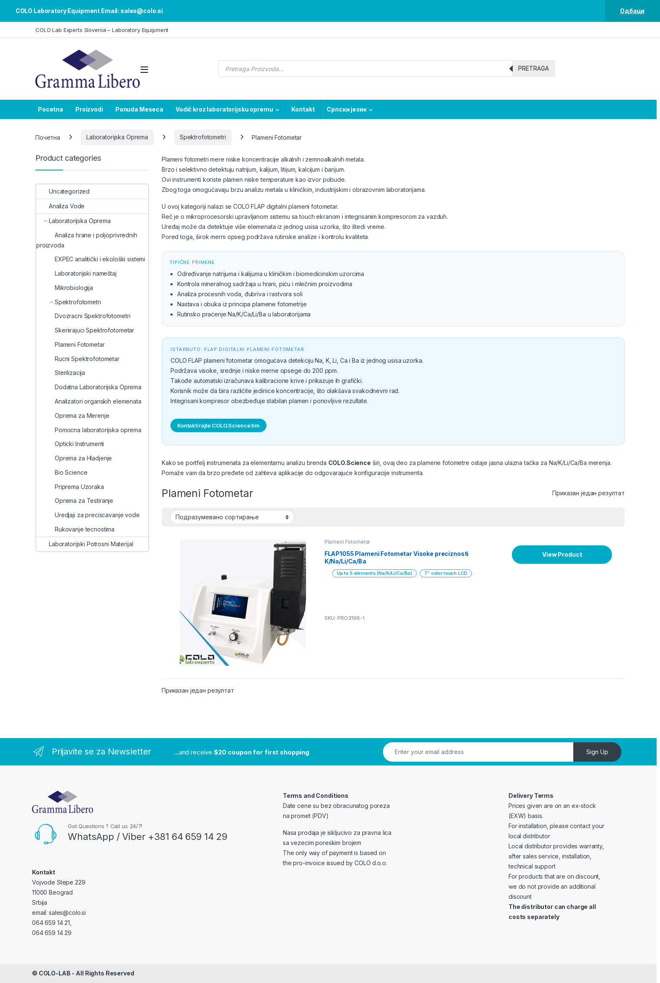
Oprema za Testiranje (74, 500)
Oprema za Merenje (72, 415)
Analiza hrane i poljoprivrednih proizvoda (86, 240)
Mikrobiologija (64, 287)
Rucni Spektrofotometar (78, 358)
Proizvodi (89, 109)
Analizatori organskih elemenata (88, 401)
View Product (562, 554)
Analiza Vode (60, 206)
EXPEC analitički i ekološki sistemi (90, 259)
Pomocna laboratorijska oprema (88, 429)
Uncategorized (63, 191)
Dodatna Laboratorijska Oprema (88, 387)
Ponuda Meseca (139, 109)
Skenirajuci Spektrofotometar (85, 330)
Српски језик (346, 109)
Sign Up (597, 751)
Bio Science (61, 472)
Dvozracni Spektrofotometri (83, 315)
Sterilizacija (60, 372)
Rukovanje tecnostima (75, 529)
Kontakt (302, 109)
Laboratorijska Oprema (117, 137)
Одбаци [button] (632, 10)
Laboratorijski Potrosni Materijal (84, 543)
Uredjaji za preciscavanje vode (88, 514)
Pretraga (533, 68)
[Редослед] (232, 517)
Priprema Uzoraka (70, 486)
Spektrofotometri (203, 137)
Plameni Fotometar (347, 542)
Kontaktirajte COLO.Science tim (218, 425)
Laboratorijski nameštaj (76, 273)
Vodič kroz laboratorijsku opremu (224, 109)
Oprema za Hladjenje (74, 458)
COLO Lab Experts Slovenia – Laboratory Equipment (101, 30)
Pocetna (50, 109)
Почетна (47, 137)
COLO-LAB (55, 973)
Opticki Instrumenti (70, 443)
